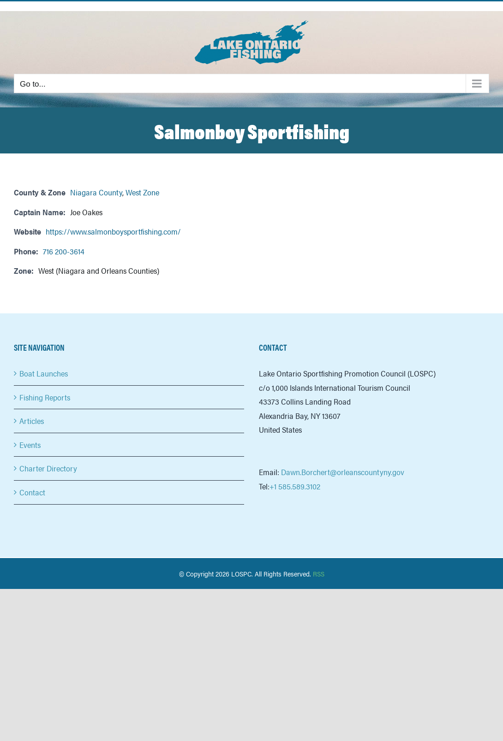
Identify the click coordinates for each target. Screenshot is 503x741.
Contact (32, 492)
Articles (31, 420)
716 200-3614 (63, 251)
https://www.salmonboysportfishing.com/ (113, 231)
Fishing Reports (44, 397)
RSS (318, 573)
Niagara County (96, 192)
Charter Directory (48, 468)
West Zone (142, 192)
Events (30, 444)
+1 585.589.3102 (294, 486)
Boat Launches (43, 373)
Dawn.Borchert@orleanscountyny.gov (342, 471)
